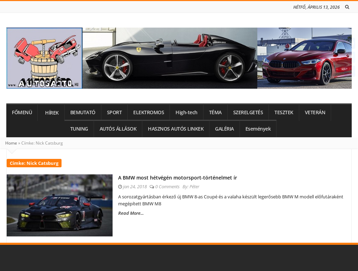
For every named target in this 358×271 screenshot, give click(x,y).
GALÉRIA (224, 129)
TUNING (79, 129)
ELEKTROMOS (148, 112)
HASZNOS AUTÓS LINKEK (175, 129)
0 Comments (167, 186)
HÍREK (52, 113)
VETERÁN (315, 112)
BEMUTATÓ (82, 112)
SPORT (114, 112)
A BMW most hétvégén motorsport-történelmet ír (177, 177)
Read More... (131, 213)
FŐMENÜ (22, 112)
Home (11, 143)
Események (258, 129)
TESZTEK (283, 112)
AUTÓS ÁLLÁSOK (118, 129)
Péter (194, 186)
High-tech (187, 112)
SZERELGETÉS (248, 112)
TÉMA (215, 112)
